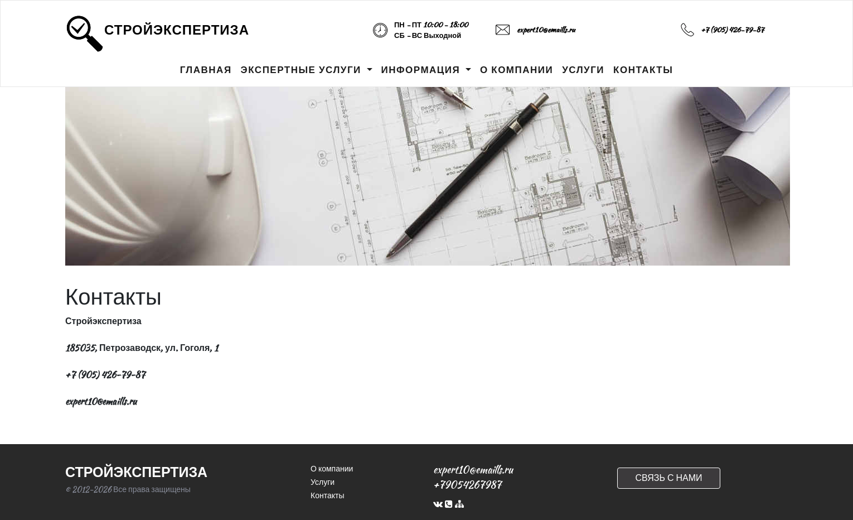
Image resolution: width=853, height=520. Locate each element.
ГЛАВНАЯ (206, 69)
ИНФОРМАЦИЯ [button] (422, 69)
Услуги (323, 482)
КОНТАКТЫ (643, 69)
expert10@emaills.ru (546, 30)
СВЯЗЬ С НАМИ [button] (668, 477)
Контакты (327, 495)
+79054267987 (467, 484)
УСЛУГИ (583, 69)
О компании (332, 468)
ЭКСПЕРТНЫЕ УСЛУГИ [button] (303, 69)
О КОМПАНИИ (516, 69)
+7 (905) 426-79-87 (732, 30)
